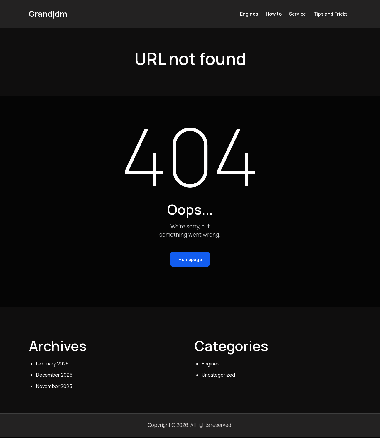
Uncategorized (218, 375)
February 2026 (52, 364)
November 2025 (54, 387)
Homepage (190, 260)
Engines (211, 364)
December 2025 (54, 375)
